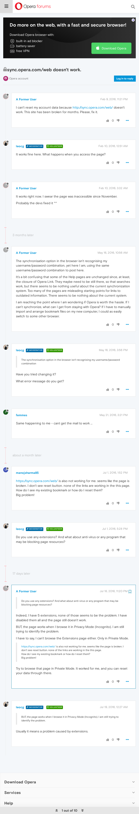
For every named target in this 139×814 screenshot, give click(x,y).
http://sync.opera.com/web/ (93, 99)
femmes (21, 406)
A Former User (26, 91)
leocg (20, 137)
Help (8, 794)
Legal (9, 805)
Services (12, 784)
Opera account (18, 70)
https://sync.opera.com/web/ (37, 472)
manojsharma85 (27, 464)
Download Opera (114, 40)
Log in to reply (124, 70)
